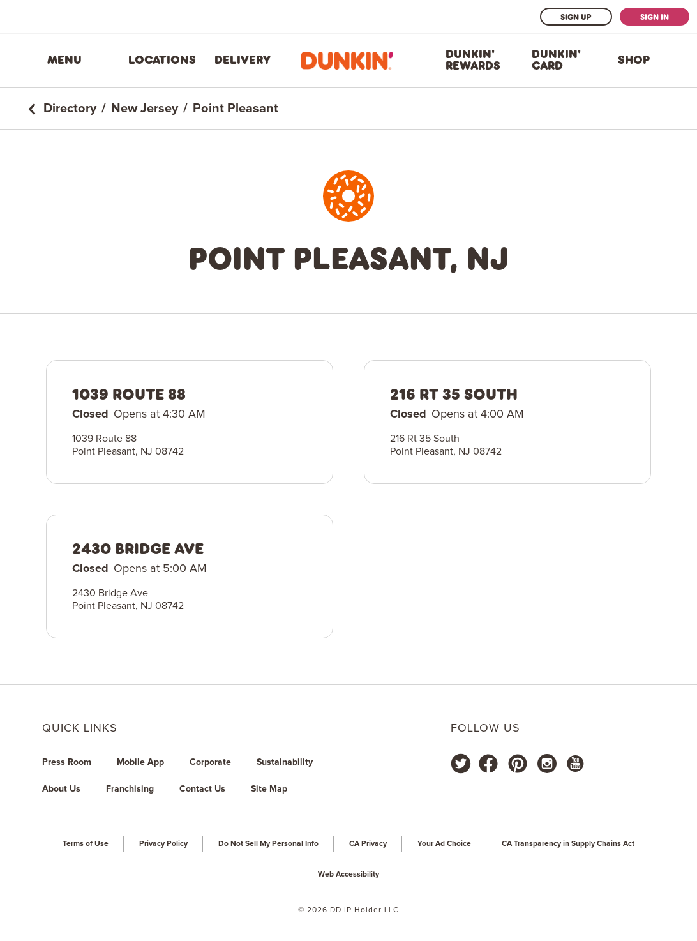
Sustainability (285, 762)
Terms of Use (86, 844)
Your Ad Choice (444, 844)
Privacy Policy (163, 844)
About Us (61, 789)
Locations (162, 60)
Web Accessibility (348, 874)
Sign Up (576, 16)
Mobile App (140, 762)
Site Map (269, 789)
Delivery (242, 60)
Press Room (66, 762)
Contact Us (202, 789)
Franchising (130, 789)
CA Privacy (368, 844)
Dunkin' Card (556, 60)
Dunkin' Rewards (473, 60)
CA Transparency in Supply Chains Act (568, 844)
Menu (64, 60)
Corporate (210, 762)
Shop (634, 60)
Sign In (654, 16)
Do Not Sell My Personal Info (268, 844)
